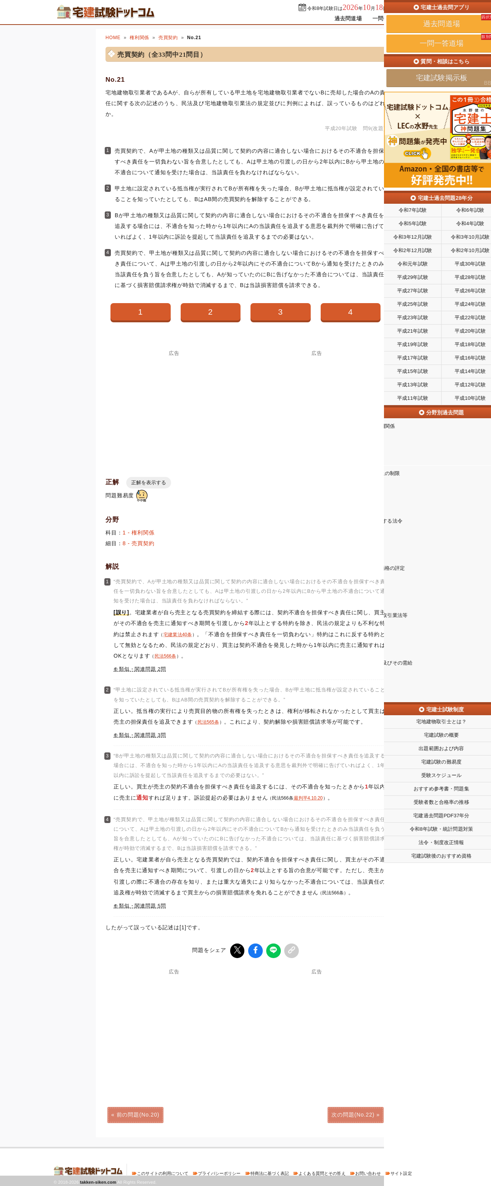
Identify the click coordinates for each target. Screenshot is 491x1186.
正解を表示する (148, 482)
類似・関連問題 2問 (142, 669)
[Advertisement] (174, 410)
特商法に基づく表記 (269, 1172)
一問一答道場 (388, 18)
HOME (112, 37)
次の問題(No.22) (352, 1113)
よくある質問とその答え (322, 1172)
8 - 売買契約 (139, 543)
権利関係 (139, 37)
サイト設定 (401, 1172)
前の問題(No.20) (138, 1113)
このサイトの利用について (162, 1172)
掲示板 (424, 18)
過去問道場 (348, 18)
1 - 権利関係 (139, 532)
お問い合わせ (368, 1172)
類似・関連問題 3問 (142, 735)
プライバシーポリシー (219, 1172)
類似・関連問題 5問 (142, 906)
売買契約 (168, 37)
